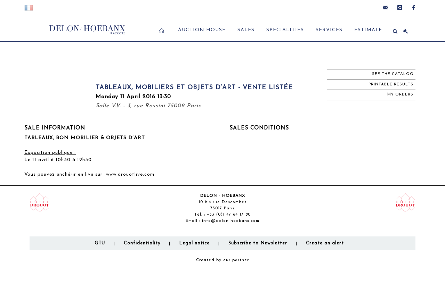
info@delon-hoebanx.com (230, 221)
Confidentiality (142, 243)
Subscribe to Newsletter (257, 243)
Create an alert (325, 243)
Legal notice (194, 243)
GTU (100, 243)
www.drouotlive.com (130, 174)
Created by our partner (222, 260)
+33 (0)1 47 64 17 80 (229, 214)
